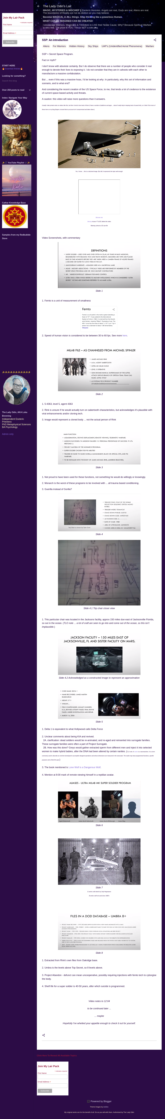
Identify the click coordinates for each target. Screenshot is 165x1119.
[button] (154, 40)
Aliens (46, 46)
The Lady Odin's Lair (57, 6)
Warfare (150, 46)
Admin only (8, 434)
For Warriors (59, 46)
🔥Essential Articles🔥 (12, 69)
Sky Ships (93, 46)
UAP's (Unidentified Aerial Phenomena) (122, 46)
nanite (136, 751)
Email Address (44, 1082)
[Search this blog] (16, 81)
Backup (90, 221)
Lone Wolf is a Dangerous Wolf (84, 767)
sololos (105, 1107)
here (124, 335)
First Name (42, 1073)
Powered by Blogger (99, 1101)
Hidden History (76, 46)
